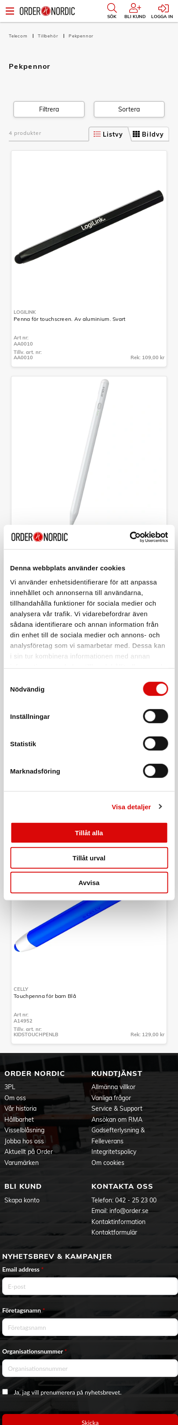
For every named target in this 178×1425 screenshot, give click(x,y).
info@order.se (129, 1211)
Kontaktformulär (114, 1232)
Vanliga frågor (111, 1098)
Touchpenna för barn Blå (45, 996)
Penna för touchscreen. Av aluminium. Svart (70, 319)
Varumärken (21, 1163)
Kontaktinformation (118, 1222)
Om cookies (107, 1163)
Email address (23, 1269)
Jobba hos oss (24, 1141)
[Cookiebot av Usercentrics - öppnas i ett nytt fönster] (129, 537)
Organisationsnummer (34, 1351)
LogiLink (25, 312)
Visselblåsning (24, 1130)
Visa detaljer (131, 806)
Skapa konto (22, 1200)
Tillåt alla (89, 833)
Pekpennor (81, 36)
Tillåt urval (89, 857)
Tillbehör (49, 36)
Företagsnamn (23, 1310)
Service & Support (116, 1108)
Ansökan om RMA (116, 1120)
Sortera (129, 109)
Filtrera (49, 109)
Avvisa (89, 882)
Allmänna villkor (113, 1087)
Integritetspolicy (113, 1152)
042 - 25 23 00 (135, 1200)
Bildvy (148, 134)
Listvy (109, 134)
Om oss (15, 1098)
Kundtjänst (116, 1073)
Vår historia (20, 1108)
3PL (9, 1087)
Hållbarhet (19, 1120)
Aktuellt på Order (28, 1152)
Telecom (19, 36)
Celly (21, 989)
